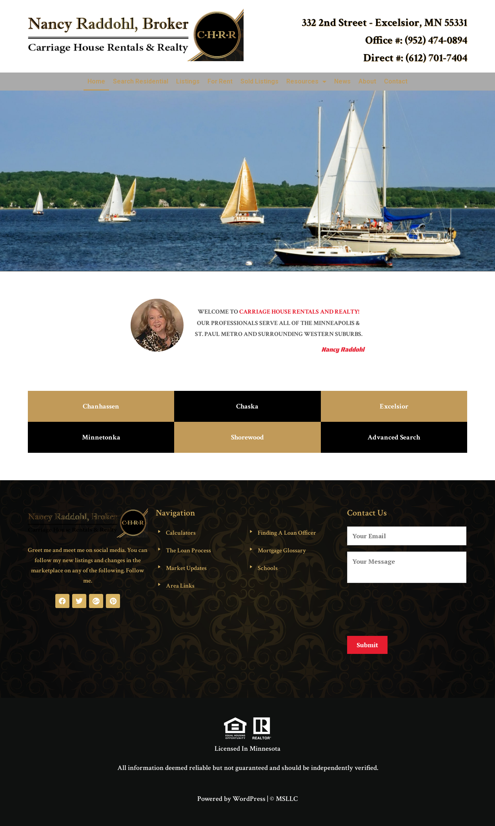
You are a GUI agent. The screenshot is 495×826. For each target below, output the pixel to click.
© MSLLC (284, 792)
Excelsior (394, 406)
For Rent (220, 81)
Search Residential (140, 81)
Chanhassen (101, 406)
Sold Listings (259, 81)
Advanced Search (394, 437)
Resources (306, 81)
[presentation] (406, 608)
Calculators (181, 533)
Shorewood (247, 437)
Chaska (247, 406)
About (367, 81)
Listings (188, 81)
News (342, 81)
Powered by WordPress (231, 792)
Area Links (180, 586)
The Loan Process (188, 550)
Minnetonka (101, 437)
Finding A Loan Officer (287, 533)
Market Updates (186, 568)
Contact (396, 81)
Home (96, 81)
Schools (268, 568)
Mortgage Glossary (282, 550)
